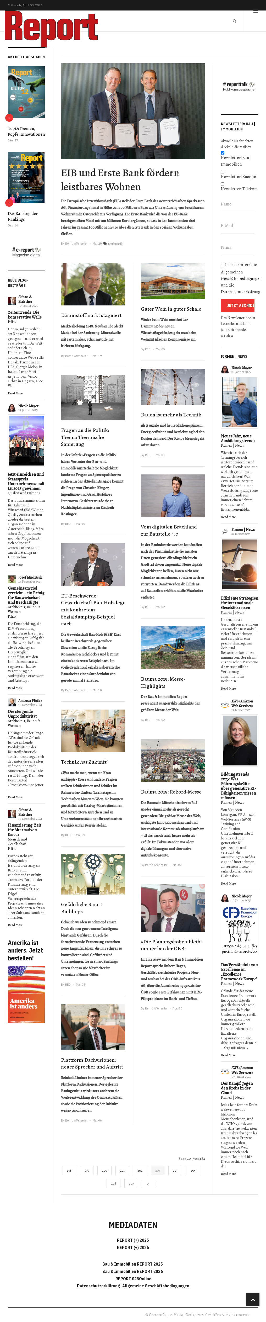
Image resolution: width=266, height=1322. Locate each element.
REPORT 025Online (133, 1278)
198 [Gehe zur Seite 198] (69, 1170)
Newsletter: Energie (238, 176)
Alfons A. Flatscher (25, 299)
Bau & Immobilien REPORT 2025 (132, 1264)
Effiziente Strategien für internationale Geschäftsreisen (239, 603)
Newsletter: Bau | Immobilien (236, 161)
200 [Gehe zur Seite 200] (104, 1170)
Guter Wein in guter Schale (171, 309)
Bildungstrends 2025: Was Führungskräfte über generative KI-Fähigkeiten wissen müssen (238, 786)
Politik (12, 321)
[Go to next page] (149, 1184)
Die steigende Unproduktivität (22, 714)
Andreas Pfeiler (30, 700)
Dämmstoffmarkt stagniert (91, 315)
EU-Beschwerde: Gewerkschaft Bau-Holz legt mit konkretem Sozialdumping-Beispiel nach (93, 609)
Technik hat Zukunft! (84, 761)
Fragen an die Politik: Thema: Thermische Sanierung (85, 437)
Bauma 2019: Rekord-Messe (171, 791)
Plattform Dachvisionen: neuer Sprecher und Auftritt (92, 1063)
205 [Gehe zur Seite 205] (193, 1170)
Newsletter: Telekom (239, 189)
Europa (13, 834)
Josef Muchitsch (30, 577)
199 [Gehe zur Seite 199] (87, 1170)
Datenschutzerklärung (240, 292)
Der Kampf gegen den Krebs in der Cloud (237, 1088)
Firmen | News (232, 445)
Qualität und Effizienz (24, 493)
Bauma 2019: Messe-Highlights (163, 682)
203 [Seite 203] (157, 1170)
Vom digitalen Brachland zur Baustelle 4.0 (169, 530)
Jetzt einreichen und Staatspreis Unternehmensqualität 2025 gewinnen (26, 481)
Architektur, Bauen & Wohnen (24, 609)
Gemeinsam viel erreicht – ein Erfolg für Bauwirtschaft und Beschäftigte (26, 595)
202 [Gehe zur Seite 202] (139, 1170)
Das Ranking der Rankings (23, 216)
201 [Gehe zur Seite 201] (122, 1170)
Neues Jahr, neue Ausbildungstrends (238, 438)
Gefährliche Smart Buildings (81, 908)
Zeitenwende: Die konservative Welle (25, 315)
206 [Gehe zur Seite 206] (113, 1183)
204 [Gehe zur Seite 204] (175, 1170)
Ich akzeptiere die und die (239, 278)
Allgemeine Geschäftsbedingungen (155, 1285)
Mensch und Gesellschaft (17, 842)
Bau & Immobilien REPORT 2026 (132, 1271)
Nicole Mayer (28, 406)
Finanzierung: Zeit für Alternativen (24, 827)
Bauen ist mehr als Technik (171, 414)
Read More (15, 393)
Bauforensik (115, 244)
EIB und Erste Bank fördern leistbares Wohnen (120, 180)
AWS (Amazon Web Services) (242, 703)
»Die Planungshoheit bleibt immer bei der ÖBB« (171, 945)
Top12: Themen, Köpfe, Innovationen (26, 131)
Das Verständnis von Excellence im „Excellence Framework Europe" (239, 972)
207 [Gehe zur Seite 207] (131, 1183)
